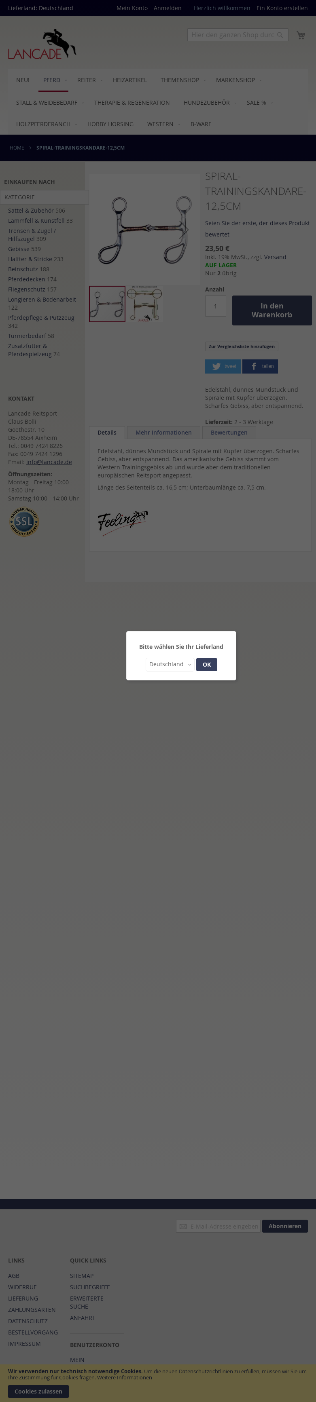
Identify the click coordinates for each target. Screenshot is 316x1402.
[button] (170, 664)
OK (207, 664)
